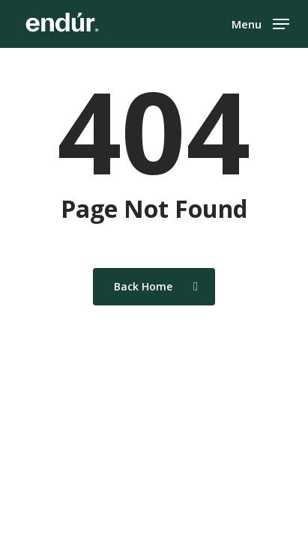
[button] (260, 22)
